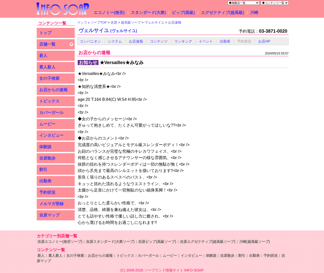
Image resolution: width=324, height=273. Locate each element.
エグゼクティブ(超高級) (222, 12)
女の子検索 (49, 78)
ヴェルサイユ (107, 30)
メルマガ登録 (51, 204)
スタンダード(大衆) (148, 12)
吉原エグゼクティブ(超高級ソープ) (207, 242)
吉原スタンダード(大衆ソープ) (110, 242)
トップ (45, 33)
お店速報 (136, 41)
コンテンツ (159, 41)
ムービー (47, 124)
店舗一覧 (47, 44)
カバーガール (51, 112)
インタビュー (51, 135)
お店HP (264, 41)
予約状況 (47, 192)
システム (115, 41)
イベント (206, 41)
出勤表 (45, 181)
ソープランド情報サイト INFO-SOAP (174, 270)
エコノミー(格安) (109, 12)
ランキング (183, 41)
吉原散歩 (47, 158)
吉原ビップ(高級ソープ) (157, 242)
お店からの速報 (53, 90)
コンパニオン (90, 41)
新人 (43, 55)
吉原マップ (49, 215)
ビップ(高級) (183, 12)
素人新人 (47, 67)
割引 (43, 169)
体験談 (45, 147)
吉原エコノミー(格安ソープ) (59, 242)
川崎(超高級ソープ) (254, 242)
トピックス (49, 101)
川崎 (254, 12)
